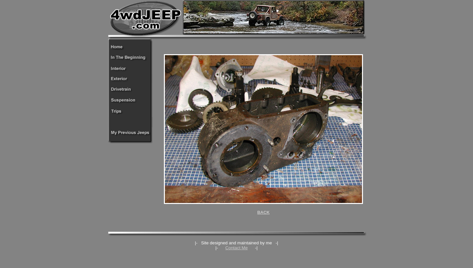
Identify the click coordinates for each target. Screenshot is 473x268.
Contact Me (236, 247)
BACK (263, 212)
